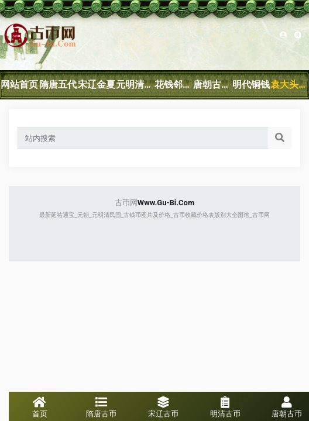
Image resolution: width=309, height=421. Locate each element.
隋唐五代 (58, 84)
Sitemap (283, 35)
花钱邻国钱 (173, 84)
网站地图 (297, 35)
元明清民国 (135, 84)
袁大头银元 (289, 84)
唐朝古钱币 (212, 84)
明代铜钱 (251, 84)
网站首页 (19, 84)
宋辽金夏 (96, 84)
